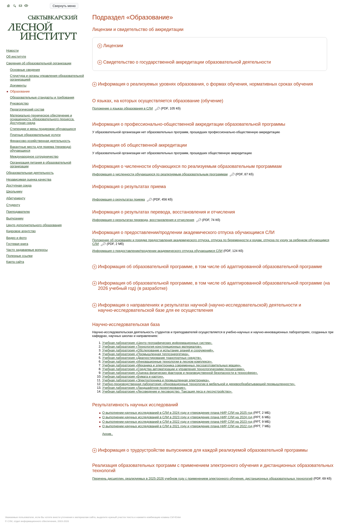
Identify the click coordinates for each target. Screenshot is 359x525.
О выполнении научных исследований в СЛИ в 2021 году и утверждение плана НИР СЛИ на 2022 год (177, 426)
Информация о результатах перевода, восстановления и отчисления (143, 220)
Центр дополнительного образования (34, 225)
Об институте (16, 56)
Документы (18, 85)
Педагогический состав (27, 109)
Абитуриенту (15, 198)
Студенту (13, 205)
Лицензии (113, 45)
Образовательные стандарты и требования (42, 97)
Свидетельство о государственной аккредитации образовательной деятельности (187, 62)
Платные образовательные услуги (35, 135)
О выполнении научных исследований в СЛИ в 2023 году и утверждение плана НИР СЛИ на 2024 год (177, 417)
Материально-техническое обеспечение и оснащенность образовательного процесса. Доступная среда (42, 119)
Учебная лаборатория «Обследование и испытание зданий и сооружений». (158, 350)
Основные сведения (25, 70)
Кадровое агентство (21, 231)
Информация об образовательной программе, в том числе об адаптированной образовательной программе (210, 266)
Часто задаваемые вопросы (27, 250)
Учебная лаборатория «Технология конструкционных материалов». (152, 346)
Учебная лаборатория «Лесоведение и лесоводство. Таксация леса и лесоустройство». (167, 391)
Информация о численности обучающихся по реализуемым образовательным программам (160, 174)
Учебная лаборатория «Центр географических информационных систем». (157, 343)
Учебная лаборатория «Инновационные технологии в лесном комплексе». (157, 361)
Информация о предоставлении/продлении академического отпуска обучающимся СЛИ (157, 251)
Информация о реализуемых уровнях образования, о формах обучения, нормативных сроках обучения (205, 84)
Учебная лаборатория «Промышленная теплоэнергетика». (145, 354)
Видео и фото (16, 238)
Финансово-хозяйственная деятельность (40, 141)
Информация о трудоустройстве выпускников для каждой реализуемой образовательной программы (203, 450)
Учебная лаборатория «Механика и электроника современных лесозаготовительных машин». (171, 365)
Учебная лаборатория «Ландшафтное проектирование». (144, 388)
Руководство (19, 103)
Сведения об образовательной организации (38, 63)
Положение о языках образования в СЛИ (122, 108)
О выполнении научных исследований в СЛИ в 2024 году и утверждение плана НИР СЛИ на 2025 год (177, 413)
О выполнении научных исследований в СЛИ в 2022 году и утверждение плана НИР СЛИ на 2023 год (177, 421)
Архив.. (107, 434)
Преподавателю (18, 211)
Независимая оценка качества (28, 179)
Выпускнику (14, 218)
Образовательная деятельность (30, 173)
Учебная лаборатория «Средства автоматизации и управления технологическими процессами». (173, 369)
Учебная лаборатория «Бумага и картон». (133, 376)
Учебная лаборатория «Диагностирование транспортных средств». (152, 358)
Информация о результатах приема (118, 199)
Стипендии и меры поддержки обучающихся (43, 129)
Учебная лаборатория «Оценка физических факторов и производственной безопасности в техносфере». (180, 373)
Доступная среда (18, 185)
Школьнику (14, 191)
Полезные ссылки (19, 256)
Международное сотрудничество (34, 156)
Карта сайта (15, 262)
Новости (12, 50)
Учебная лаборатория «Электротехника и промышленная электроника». (156, 380)
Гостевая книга (17, 244)
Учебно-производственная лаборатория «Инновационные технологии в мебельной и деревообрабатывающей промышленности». (198, 384)
